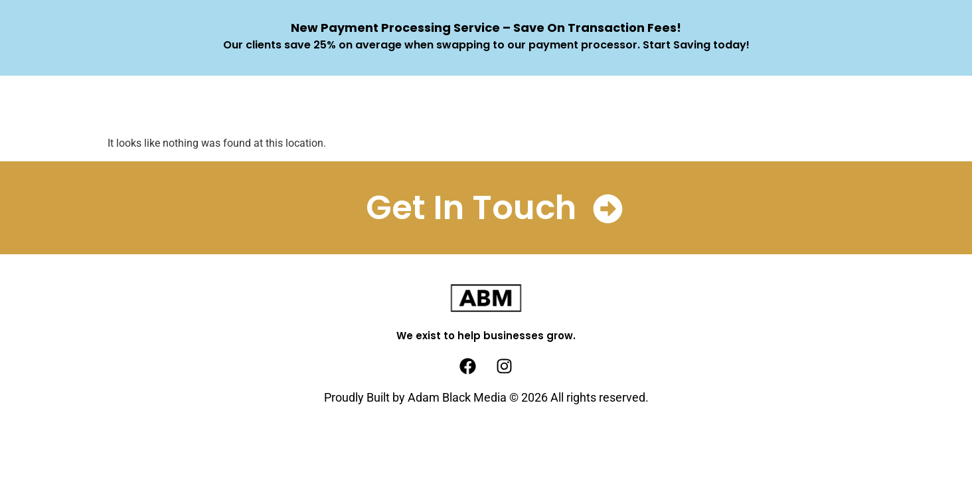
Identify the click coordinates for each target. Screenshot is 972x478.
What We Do (334, 105)
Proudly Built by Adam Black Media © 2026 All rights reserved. (486, 397)
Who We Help (542, 105)
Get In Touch (471, 208)
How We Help (437, 105)
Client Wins (644, 105)
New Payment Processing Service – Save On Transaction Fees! (486, 27)
